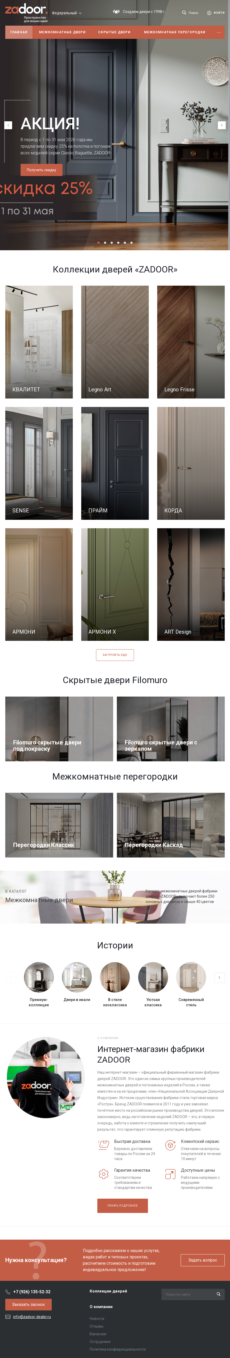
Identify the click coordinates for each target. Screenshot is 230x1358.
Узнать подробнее (122, 1205)
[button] (98, 243)
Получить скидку (41, 170)
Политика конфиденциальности (118, 1349)
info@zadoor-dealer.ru (32, 1317)
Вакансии (98, 1334)
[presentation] (8, 125)
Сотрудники (100, 1342)
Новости (97, 1319)
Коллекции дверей (108, 1291)
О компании (101, 1306)
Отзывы (96, 1326)
